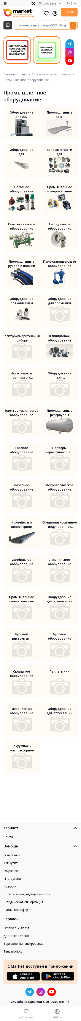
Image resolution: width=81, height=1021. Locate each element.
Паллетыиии (59, 671)
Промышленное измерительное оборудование (59, 189)
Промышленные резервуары (59, 412)
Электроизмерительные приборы (21, 338)
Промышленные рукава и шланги (21, 263)
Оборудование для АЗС (21, 114)
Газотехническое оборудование (21, 226)
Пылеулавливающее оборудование (59, 263)
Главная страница (16, 74)
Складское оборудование (21, 673)
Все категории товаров (53, 74)
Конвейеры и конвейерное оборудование (21, 524)
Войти (69, 12)
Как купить (11, 863)
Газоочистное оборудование (21, 711)
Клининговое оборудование (59, 338)
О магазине (11, 855)
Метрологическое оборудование (59, 487)
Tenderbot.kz (12, 951)
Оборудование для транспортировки (21, 152)
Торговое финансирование (23, 943)
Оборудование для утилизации (59, 599)
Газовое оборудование (21, 450)
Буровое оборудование (59, 636)
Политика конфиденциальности (26, 894)
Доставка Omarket (17, 936)
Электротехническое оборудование (21, 412)
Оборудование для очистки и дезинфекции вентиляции (21, 301)
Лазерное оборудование (21, 487)
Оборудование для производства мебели (59, 375)
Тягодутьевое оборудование (59, 226)
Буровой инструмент (21, 636)
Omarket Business (16, 928)
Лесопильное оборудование (59, 562)
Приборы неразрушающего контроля (59, 450)
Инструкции (12, 878)
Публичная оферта (17, 910)
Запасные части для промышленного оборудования (59, 152)
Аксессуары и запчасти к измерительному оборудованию (21, 375)
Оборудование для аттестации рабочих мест (59, 711)
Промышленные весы (59, 114)
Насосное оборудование (21, 189)
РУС (72, 3)
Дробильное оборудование (21, 562)
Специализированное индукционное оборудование (59, 524)
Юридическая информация (23, 902)
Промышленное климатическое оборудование (21, 599)
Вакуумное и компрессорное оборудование (22, 748)
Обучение (10, 871)
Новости (9, 886)
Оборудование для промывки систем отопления (59, 301)
